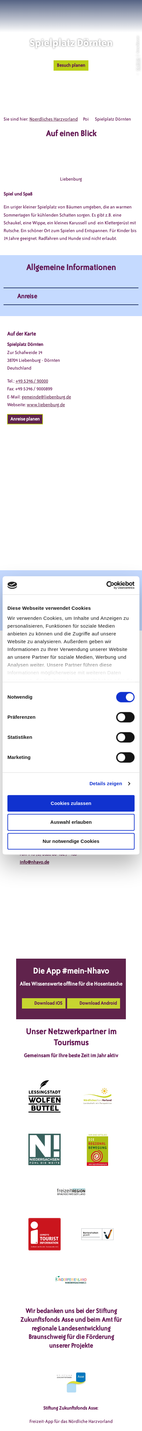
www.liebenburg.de (46, 404)
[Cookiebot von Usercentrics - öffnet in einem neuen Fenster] (106, 585)
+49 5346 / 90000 (31, 381)
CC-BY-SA (137, 64)
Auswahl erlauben (71, 822)
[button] (108, 12)
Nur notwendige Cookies (71, 841)
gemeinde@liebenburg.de (46, 397)
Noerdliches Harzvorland (53, 119)
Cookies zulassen (71, 803)
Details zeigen (105, 783)
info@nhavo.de (34, 862)
